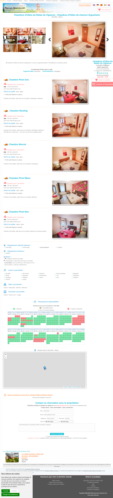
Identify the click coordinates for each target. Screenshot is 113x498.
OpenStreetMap (76, 386)
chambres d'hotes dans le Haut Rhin (92, 470)
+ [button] (5, 354)
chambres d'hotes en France (32, 469)
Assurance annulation (93, 487)
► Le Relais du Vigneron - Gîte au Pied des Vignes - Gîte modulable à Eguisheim (32, 456)
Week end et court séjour (56, 482)
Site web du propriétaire (103, 75)
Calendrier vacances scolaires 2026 (93, 480)
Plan (93, 484)
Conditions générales (93, 482)
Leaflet (65, 386)
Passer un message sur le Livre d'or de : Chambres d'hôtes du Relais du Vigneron (28, 395)
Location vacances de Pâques (56, 484)
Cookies (93, 486)
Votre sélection (104, 9)
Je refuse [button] (14, 491)
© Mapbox (69, 386)
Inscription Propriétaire (93, 489)
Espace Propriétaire (84, 5)
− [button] (5, 357)
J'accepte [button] (5, 491)
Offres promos (56, 480)
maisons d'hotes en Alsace (52, 470)
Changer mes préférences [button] (10, 494)
